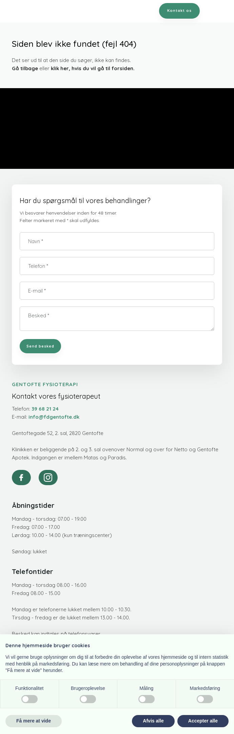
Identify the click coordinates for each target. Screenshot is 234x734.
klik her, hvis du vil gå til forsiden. (93, 68)
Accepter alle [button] (203, 720)
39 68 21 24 (45, 408)
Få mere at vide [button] (33, 720)
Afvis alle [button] (153, 720)
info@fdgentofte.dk (53, 417)
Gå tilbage (25, 68)
